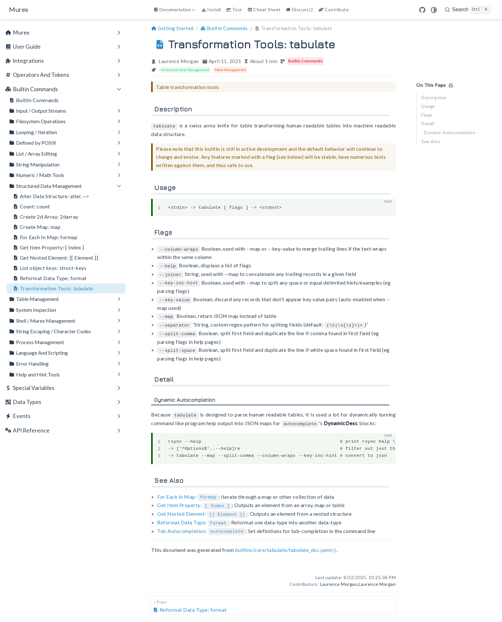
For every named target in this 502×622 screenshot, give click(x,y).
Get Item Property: (194, 500)
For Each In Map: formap (45, 237)
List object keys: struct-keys (49, 268)
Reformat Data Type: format (50, 278)
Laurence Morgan (178, 61)
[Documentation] (175, 9)
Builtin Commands (34, 100)
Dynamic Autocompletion (449, 132)
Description (434, 97)
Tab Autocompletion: (201, 525)
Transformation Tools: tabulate (53, 288)
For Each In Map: (187, 492)
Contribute (334, 9)
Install (211, 9)
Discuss (300, 9)
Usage (428, 106)
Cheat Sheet (264, 9)
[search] (467, 10)
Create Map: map (37, 227)
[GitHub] (422, 10)
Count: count (31, 206)
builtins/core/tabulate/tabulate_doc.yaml (285, 544)
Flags (427, 114)
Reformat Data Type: (193, 516)
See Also (430, 141)
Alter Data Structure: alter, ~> (51, 196)
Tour (234, 9)
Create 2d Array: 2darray (45, 217)
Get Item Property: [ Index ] (48, 247)
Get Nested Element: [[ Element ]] (55, 258)
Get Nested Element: (202, 508)
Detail (427, 123)
